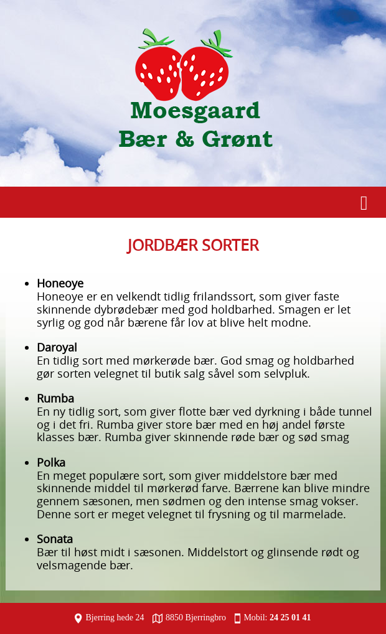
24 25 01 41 (290, 617)
